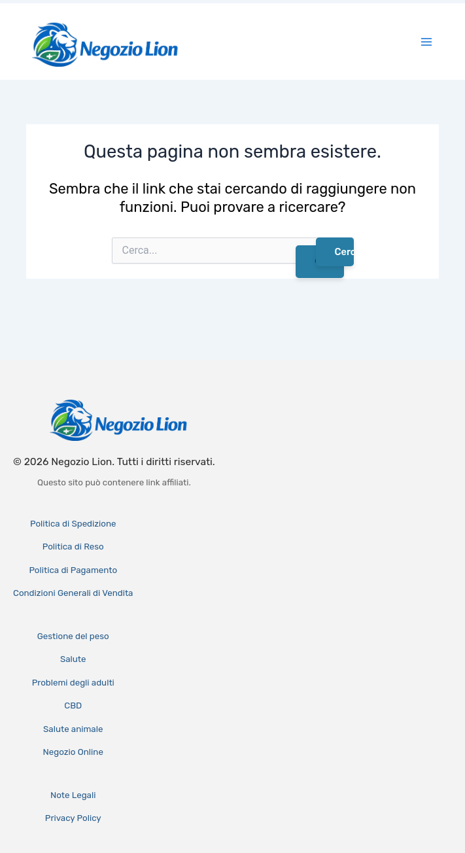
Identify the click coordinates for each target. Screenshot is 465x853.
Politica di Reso (73, 546)
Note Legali (72, 795)
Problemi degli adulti (73, 683)
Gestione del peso (73, 636)
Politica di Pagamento (73, 570)
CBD (73, 705)
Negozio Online (73, 752)
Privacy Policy (73, 818)
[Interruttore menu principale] (426, 42)
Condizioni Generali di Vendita (73, 593)
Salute (73, 659)
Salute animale (73, 729)
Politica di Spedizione (73, 524)
